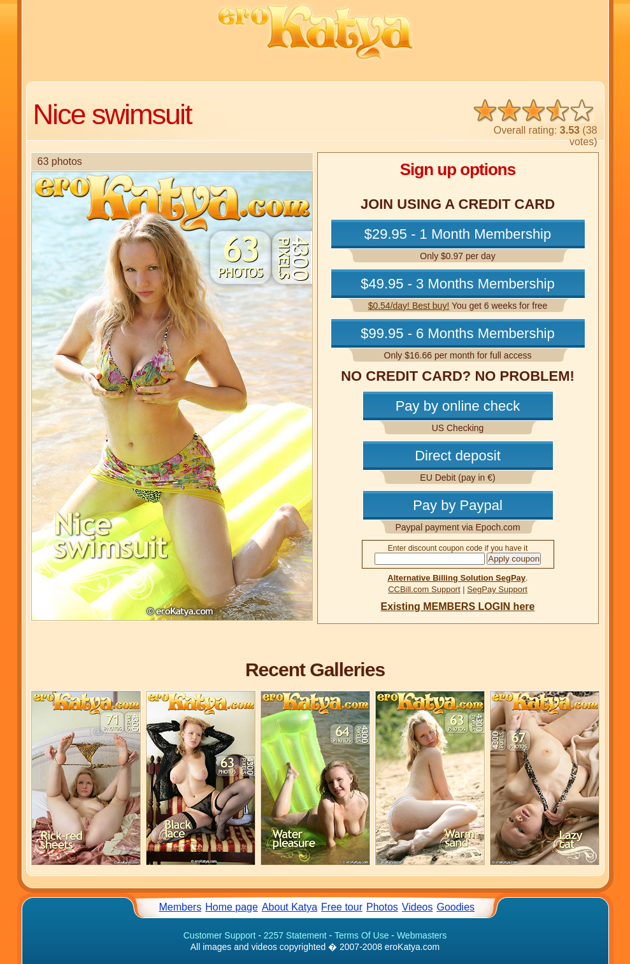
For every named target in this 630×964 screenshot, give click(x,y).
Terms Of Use (361, 935)
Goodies (455, 907)
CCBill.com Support (424, 589)
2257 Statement (295, 935)
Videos (417, 907)
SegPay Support (497, 589)
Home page (231, 907)
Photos (382, 907)
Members (180, 907)
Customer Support (219, 935)
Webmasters (422, 935)
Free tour (341, 907)
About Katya (289, 907)
